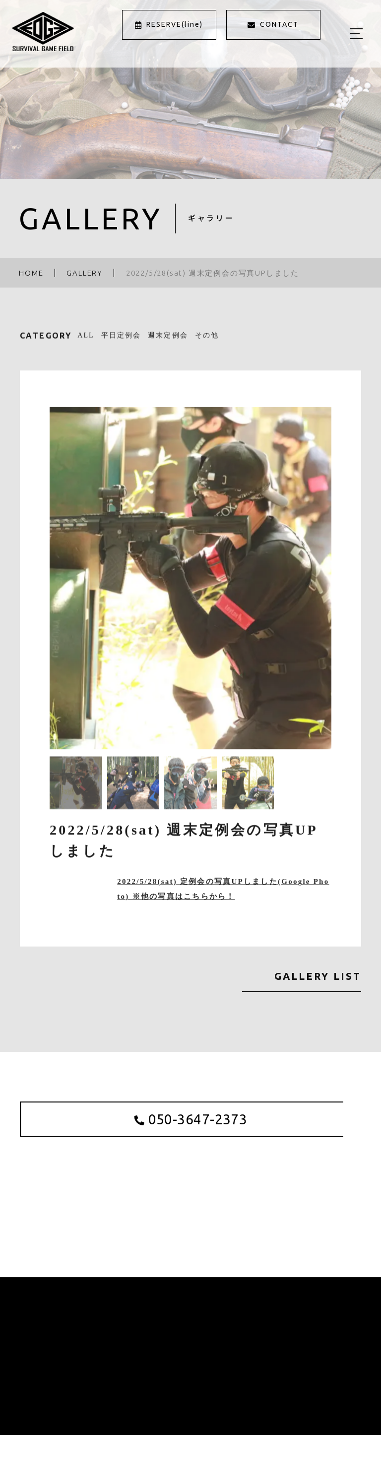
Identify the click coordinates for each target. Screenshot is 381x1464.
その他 (207, 342)
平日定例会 (121, 342)
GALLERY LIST (317, 976)
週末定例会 (168, 342)
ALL (85, 342)
